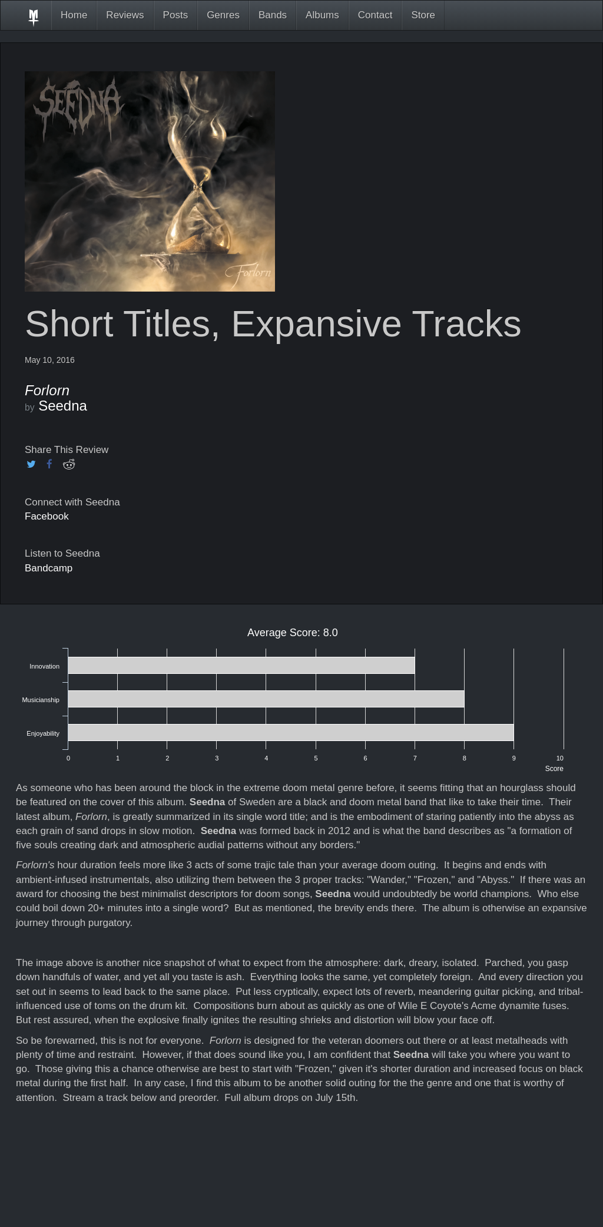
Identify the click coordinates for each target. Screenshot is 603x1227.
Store (423, 15)
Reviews (125, 15)
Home (74, 15)
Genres (223, 15)
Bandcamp (48, 568)
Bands (273, 15)
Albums (322, 15)
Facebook (47, 516)
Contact (375, 15)
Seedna (62, 406)
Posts (175, 15)
